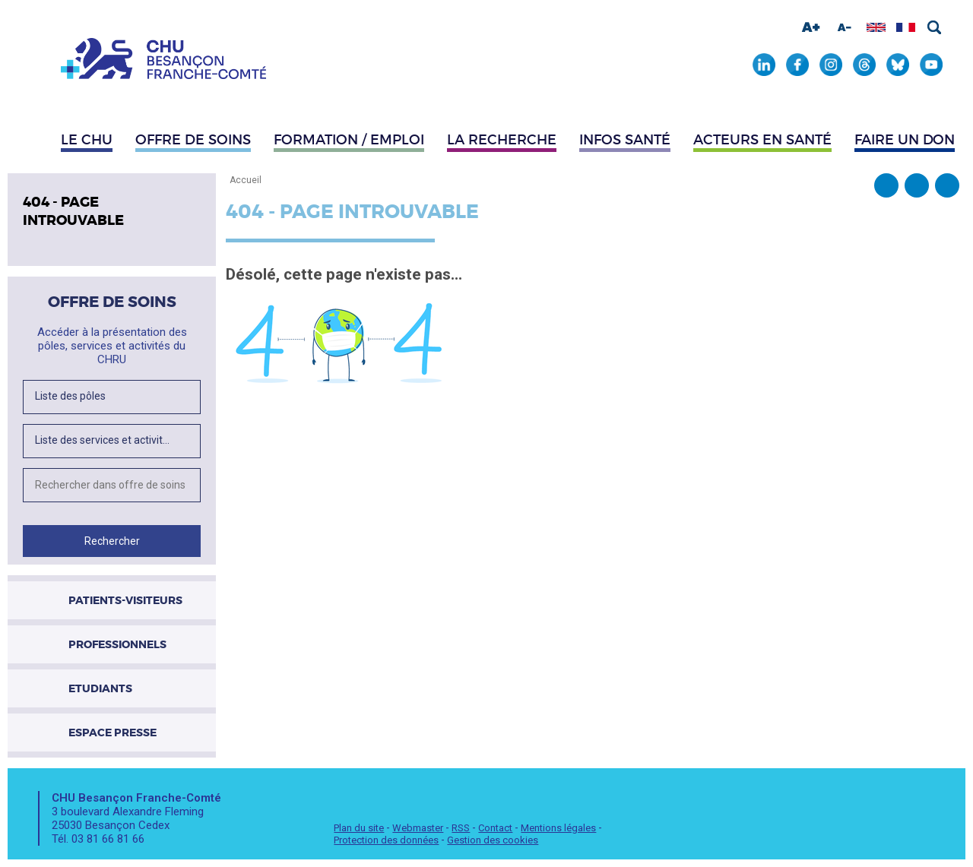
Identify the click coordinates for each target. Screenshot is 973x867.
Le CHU (87, 139)
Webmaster (417, 828)
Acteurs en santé (762, 139)
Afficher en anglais (876, 27)
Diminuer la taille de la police (844, 27)
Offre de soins (193, 139)
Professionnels (117, 644)
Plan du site (359, 828)
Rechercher (934, 27)
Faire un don (904, 139)
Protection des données (386, 840)
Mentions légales (558, 828)
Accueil (245, 180)
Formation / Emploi (349, 139)
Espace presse (112, 732)
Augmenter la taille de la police (811, 27)
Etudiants (100, 688)
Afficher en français (905, 27)
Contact (495, 828)
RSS (461, 828)
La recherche (501, 139)
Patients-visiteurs (125, 600)
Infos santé (624, 139)
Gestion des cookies (492, 840)
